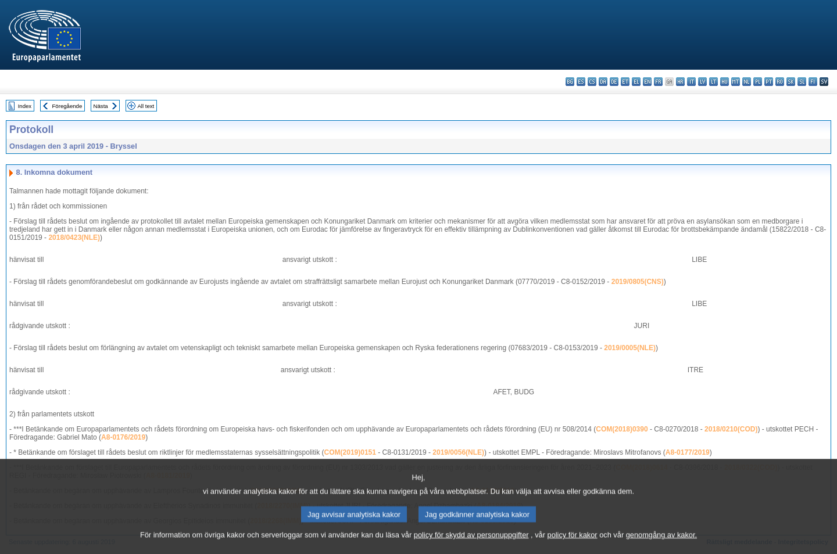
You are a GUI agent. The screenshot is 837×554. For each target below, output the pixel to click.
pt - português (768, 81)
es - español (581, 81)
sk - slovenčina (790, 81)
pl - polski (757, 81)
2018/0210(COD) (730, 429)
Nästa (101, 106)
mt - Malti (735, 81)
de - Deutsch (614, 81)
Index (24, 106)
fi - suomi (813, 81)
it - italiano (691, 81)
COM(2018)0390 (622, 429)
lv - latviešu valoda (702, 81)
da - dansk (603, 81)
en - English (647, 81)
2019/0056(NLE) (458, 452)
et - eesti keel (625, 81)
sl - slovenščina (801, 81)
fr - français (658, 81)
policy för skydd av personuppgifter (471, 545)
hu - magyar (724, 81)
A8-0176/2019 (123, 437)
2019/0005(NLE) (630, 348)
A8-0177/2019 (688, 452)
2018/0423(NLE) (74, 237)
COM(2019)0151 (350, 452)
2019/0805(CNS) (637, 282)
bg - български (570, 81)
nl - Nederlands (746, 81)
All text (145, 106)
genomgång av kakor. (661, 545)
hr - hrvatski (680, 81)
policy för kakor (573, 545)
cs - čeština (592, 81)
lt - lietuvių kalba (713, 81)
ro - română (779, 81)
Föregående (67, 106)
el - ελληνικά (636, 81)
